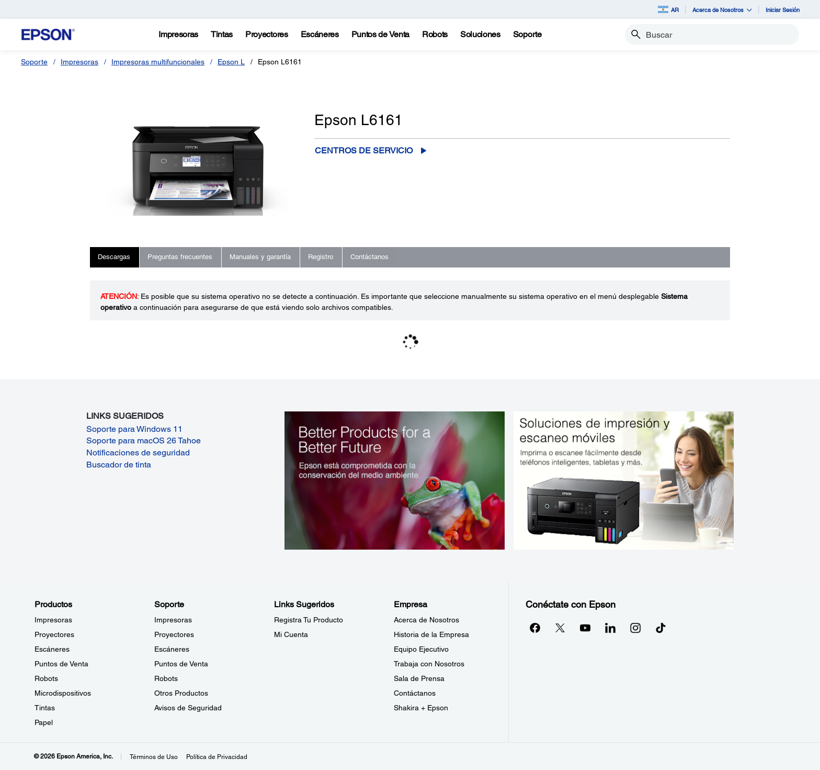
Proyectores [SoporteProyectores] (174, 634)
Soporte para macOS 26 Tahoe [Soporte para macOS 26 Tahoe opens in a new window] (143, 440)
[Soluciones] (480, 34)
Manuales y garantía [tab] (260, 257)
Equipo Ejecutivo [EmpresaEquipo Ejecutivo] (421, 649)
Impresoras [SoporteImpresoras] (173, 620)
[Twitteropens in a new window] (560, 627)
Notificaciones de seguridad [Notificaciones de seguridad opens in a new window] (138, 452)
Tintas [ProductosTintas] (45, 708)
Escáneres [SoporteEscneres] (171, 649)
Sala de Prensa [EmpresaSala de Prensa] (419, 678)
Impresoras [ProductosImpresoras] (53, 620)
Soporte (34, 62)
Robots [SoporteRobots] (166, 678)
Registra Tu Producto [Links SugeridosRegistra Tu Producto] (308, 620)
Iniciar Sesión (783, 9)
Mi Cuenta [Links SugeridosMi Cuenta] (291, 634)
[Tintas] (222, 34)
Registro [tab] (320, 257)
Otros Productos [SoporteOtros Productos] (181, 693)
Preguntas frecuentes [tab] (179, 257)
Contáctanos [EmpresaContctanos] (415, 693)
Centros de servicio (364, 150)
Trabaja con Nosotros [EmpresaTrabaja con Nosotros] (429, 664)
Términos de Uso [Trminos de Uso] (154, 757)
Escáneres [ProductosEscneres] (52, 649)
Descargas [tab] (114, 257)
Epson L (231, 62)
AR (668, 9)
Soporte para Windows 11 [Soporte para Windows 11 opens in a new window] (134, 429)
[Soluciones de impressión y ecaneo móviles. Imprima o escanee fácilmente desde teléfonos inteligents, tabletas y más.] (624, 480)
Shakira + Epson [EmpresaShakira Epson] (421, 708)
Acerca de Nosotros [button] (722, 9)
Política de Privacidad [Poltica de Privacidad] (216, 757)
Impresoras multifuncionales (157, 62)
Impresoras (79, 62)
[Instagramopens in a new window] (635, 627)
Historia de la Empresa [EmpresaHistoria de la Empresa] (431, 634)
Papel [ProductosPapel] (44, 722)
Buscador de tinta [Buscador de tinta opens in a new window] (118, 465)
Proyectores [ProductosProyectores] (54, 634)
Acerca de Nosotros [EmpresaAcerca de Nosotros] (426, 620)
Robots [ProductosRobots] (46, 678)
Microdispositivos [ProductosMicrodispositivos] (63, 693)
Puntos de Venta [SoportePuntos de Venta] (181, 664)
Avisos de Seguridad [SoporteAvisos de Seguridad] (188, 708)
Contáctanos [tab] (369, 257)
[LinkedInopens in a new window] (610, 627)
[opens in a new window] (660, 627)
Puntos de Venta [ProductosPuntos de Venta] (61, 664)
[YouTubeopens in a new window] (585, 627)
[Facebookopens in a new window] (535, 627)
